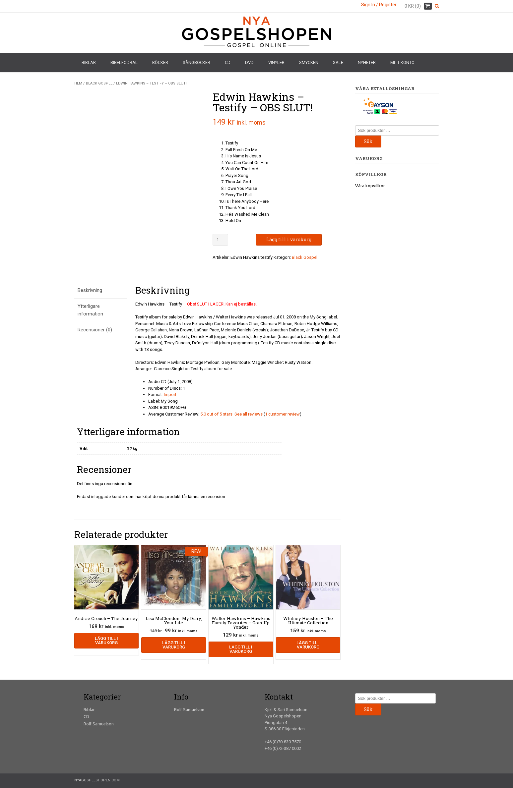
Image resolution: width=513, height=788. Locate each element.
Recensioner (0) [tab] (95, 330)
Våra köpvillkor (370, 185)
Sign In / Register (379, 4)
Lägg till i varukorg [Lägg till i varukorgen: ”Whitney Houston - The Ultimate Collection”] (308, 644)
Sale (338, 62)
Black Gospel (99, 83)
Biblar (89, 62)
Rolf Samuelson (99, 723)
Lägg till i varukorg (288, 239)
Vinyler (276, 62)
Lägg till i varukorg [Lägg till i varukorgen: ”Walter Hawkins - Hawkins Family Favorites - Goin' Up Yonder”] (240, 649)
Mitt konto (402, 62)
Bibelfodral (124, 62)
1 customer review (282, 414)
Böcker (160, 62)
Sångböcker (196, 62)
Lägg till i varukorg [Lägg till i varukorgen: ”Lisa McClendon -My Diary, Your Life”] (173, 644)
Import (170, 394)
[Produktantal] (220, 240)
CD (227, 62)
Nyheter (367, 62)
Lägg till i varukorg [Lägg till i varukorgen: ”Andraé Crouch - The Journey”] (106, 640)
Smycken (308, 62)
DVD (249, 62)
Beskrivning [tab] (90, 290)
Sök (368, 141)
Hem (78, 83)
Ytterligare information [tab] (90, 310)
